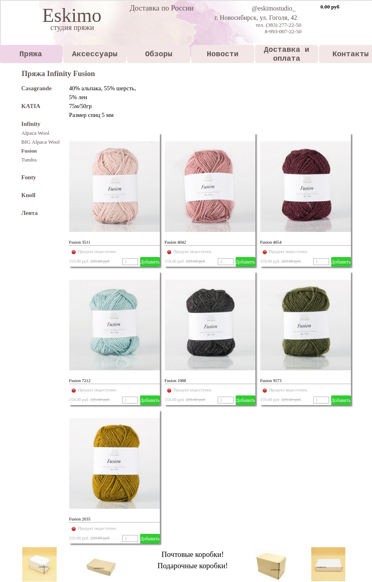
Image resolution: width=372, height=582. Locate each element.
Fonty (28, 177)
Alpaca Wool (35, 133)
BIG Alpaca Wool (40, 142)
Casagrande (36, 88)
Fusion (29, 151)
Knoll (28, 195)
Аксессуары (94, 54)
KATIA (30, 106)
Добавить (149, 262)
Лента (29, 213)
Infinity (30, 124)
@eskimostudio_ (273, 8)
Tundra (29, 160)
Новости (222, 54)
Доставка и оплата (286, 54)
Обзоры (158, 54)
